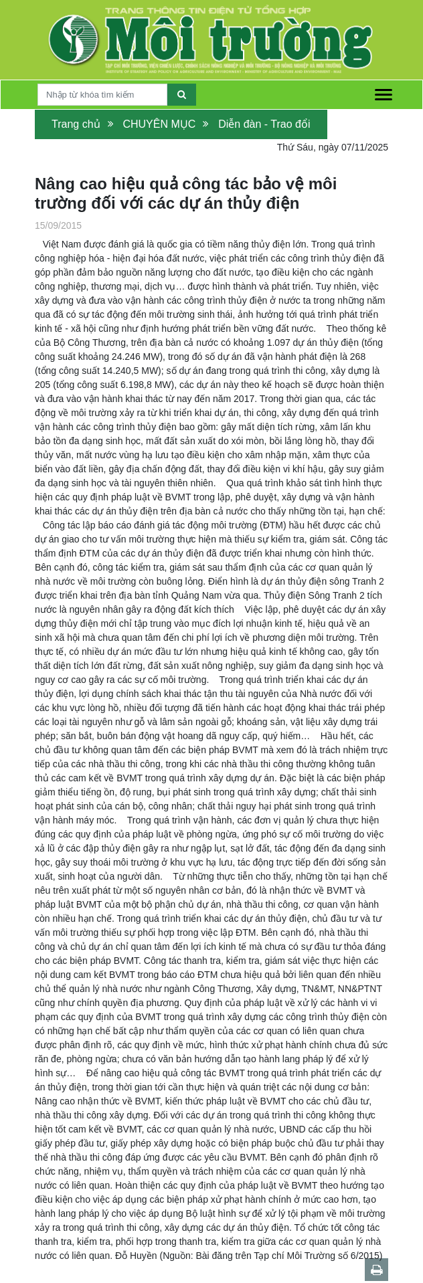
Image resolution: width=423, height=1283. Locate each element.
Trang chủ (76, 124)
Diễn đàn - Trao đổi (264, 124)
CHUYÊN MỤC (158, 124)
